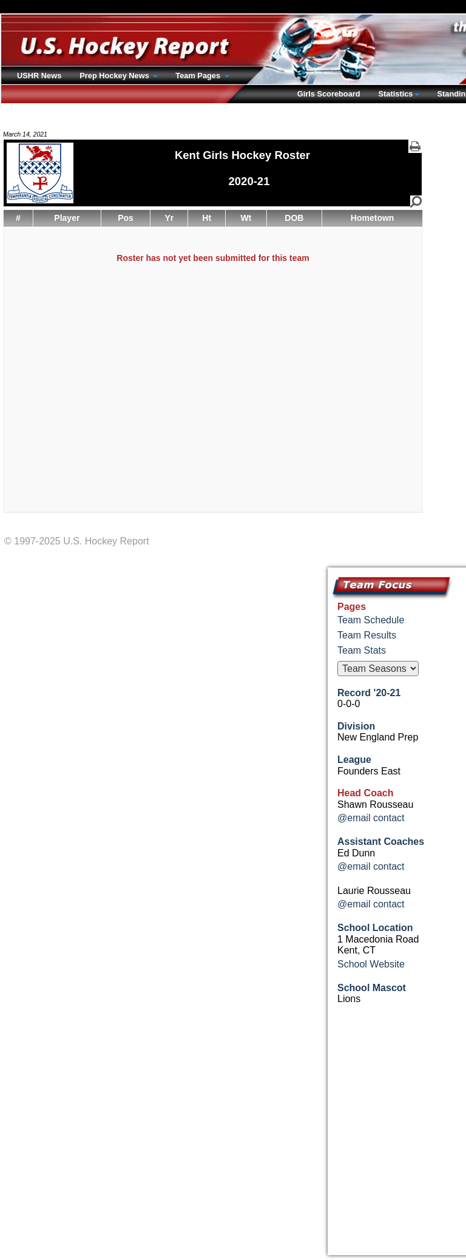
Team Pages (198, 75)
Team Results (366, 635)
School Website (371, 964)
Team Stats (361, 650)
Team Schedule (370, 620)
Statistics (396, 93)
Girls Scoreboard (328, 93)
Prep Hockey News (115, 75)
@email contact (371, 818)
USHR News (39, 75)
